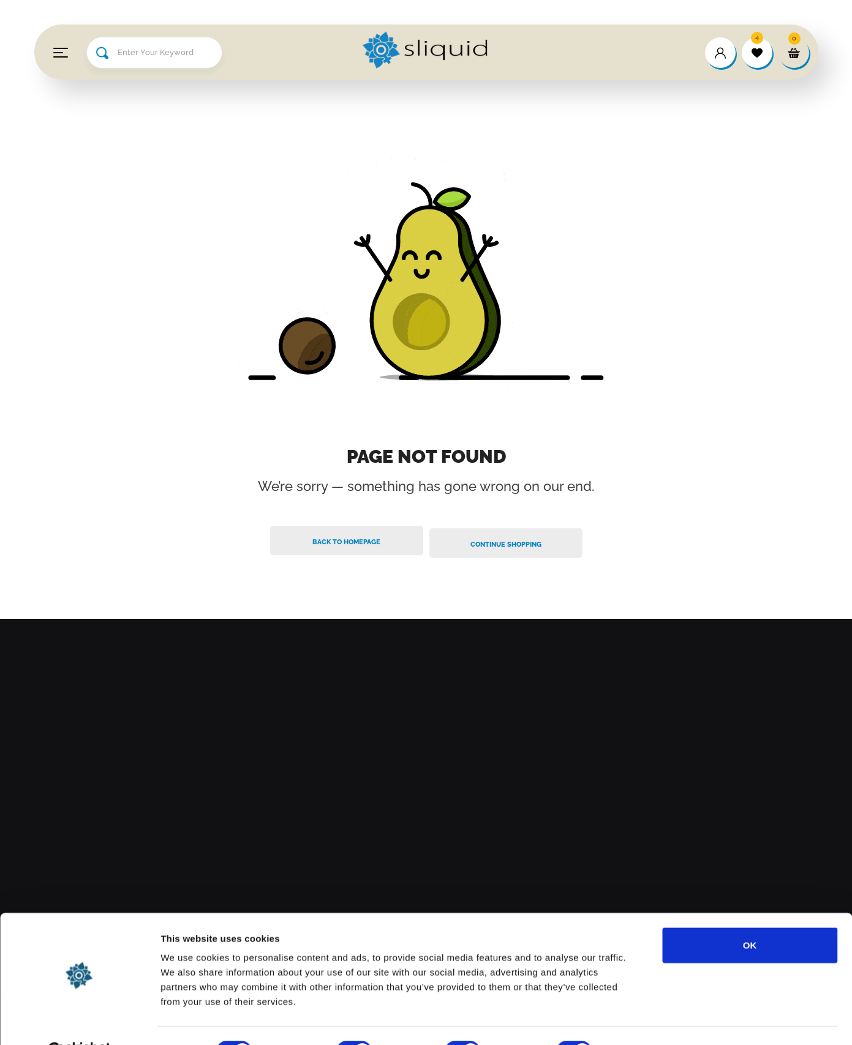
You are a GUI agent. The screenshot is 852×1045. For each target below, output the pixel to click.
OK (750, 915)
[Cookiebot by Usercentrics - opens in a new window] (79, 1021)
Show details (642, 1021)
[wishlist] (757, 52)
